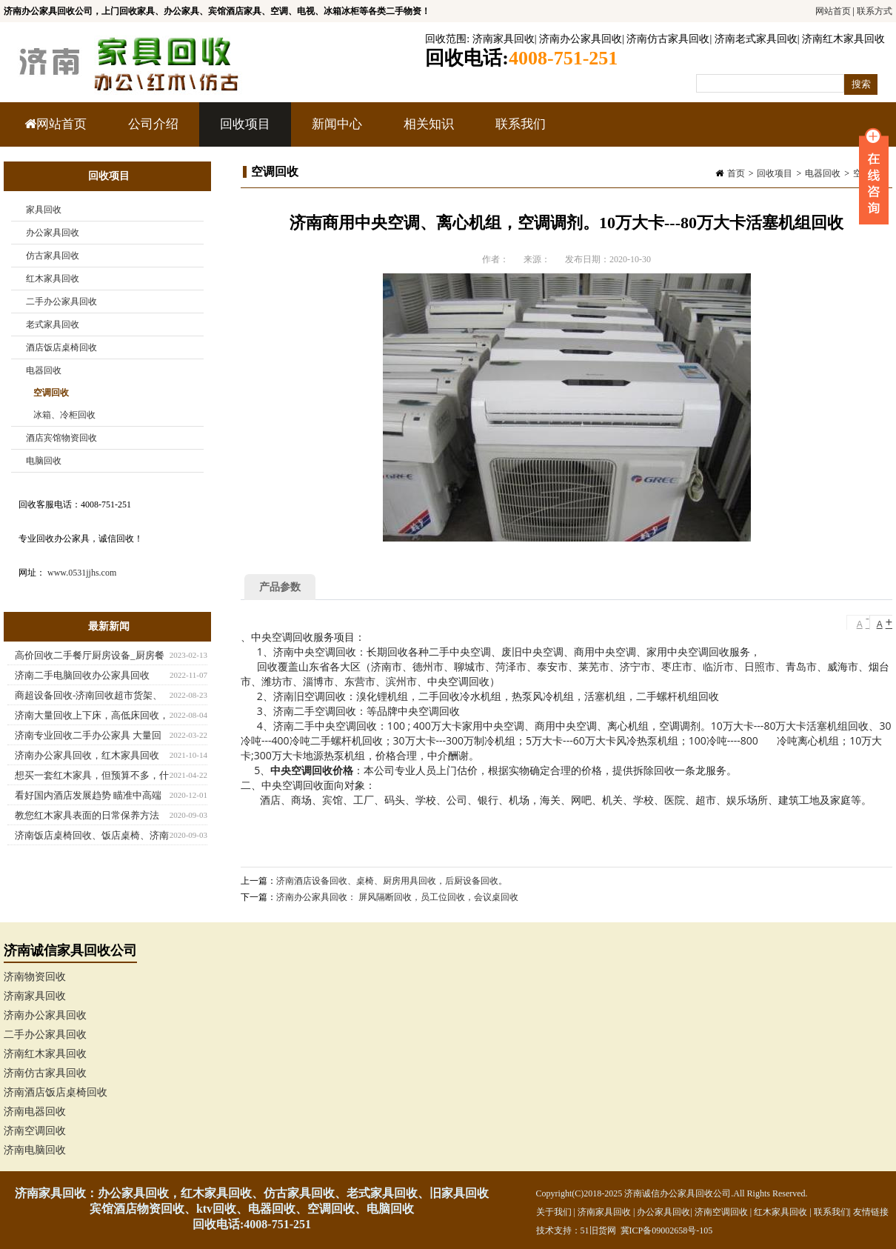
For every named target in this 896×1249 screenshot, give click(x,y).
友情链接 (871, 1212)
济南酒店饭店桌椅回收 (55, 1092)
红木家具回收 (52, 278)
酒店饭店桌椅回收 (61, 347)
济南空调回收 (35, 1130)
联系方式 (874, 11)
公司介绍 (153, 124)
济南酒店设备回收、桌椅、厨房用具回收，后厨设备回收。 (391, 881)
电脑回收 (43, 461)
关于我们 (554, 1212)
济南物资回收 (35, 976)
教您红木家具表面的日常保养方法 (87, 815)
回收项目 (243, 132)
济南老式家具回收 (756, 38)
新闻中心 (335, 132)
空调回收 (51, 392)
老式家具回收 (52, 324)
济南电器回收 (35, 1111)
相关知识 (427, 132)
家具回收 (43, 209)
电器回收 (822, 173)
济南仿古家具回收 (667, 38)
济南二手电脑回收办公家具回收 (82, 675)
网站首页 (833, 11)
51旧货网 (598, 1230)
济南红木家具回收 (843, 38)
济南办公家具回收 (580, 38)
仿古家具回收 (52, 255)
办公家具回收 (52, 232)
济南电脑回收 (35, 1150)
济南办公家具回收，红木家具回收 (87, 755)
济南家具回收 (503, 38)
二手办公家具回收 (61, 301)
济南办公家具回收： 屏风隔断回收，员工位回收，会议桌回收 (397, 897)
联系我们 (520, 124)
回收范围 (446, 38)
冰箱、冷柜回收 (64, 415)
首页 (736, 173)
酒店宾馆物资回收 (61, 438)
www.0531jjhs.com (81, 572)
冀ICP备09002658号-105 (667, 1230)
